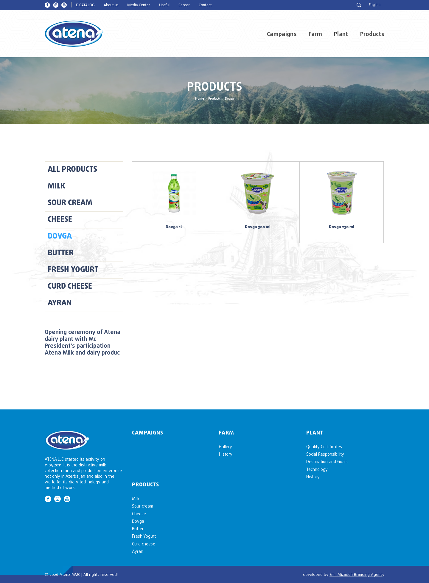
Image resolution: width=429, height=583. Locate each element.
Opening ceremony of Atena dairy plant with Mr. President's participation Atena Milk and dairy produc (82, 342)
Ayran (60, 303)
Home (199, 98)
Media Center (138, 5)
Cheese (60, 220)
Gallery (225, 446)
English (374, 4)
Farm (315, 34)
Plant (341, 34)
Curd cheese (70, 286)
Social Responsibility (325, 454)
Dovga (60, 236)
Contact (205, 5)
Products (372, 34)
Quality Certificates (324, 446)
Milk (56, 186)
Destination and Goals (327, 461)
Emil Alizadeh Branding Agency (356, 574)
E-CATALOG (85, 5)
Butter (61, 253)
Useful (164, 5)
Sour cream (70, 203)
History (225, 454)
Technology (317, 469)
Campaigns (282, 34)
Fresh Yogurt (73, 270)
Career (184, 5)
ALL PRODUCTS (72, 170)
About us (111, 5)
